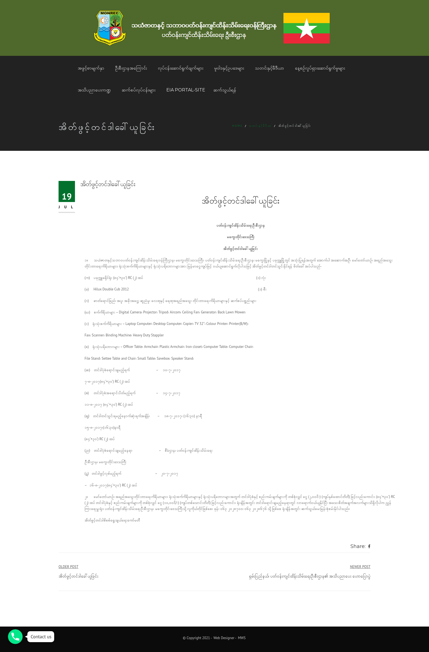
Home (237, 126)
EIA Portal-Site (185, 90)
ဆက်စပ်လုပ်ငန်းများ (138, 90)
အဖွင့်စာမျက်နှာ (91, 68)
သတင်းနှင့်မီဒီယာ (269, 68)
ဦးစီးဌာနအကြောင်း (131, 68)
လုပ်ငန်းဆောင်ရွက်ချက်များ (180, 68)
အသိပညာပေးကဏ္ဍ (94, 90)
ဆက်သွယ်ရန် (224, 90)
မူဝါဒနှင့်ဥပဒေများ (229, 68)
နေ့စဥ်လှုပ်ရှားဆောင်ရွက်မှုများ (320, 68)
